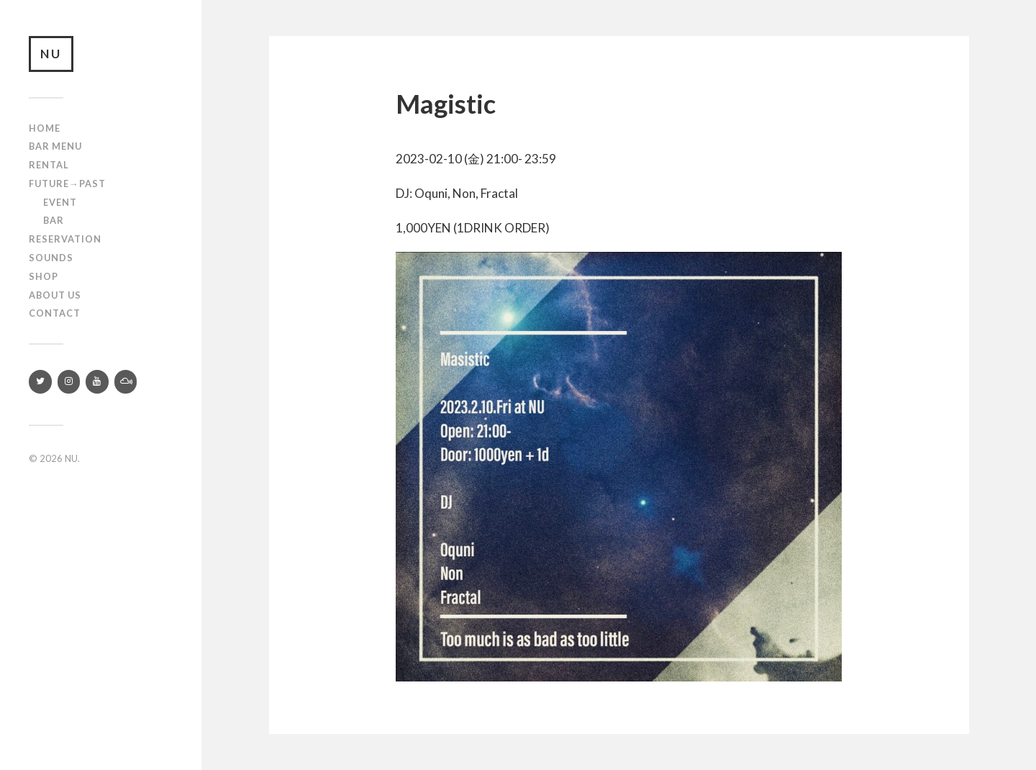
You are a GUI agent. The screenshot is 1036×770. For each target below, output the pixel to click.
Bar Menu (55, 146)
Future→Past (67, 183)
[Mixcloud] (125, 382)
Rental (49, 165)
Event (60, 202)
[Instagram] (69, 382)
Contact (55, 313)
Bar (53, 220)
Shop (43, 276)
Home (44, 128)
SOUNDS (51, 257)
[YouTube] (97, 382)
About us (55, 295)
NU (51, 53)
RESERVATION (65, 239)
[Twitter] (40, 382)
